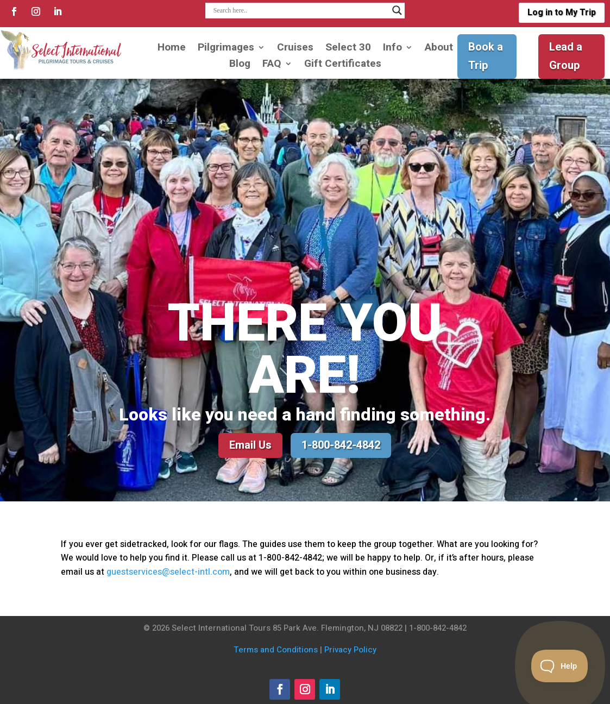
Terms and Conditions (276, 650)
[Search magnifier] (397, 10)
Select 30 (348, 49)
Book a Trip (485, 56)
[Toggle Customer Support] (559, 666)
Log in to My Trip (561, 12)
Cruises (295, 49)
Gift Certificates (342, 65)
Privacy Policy (350, 650)
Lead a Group (565, 56)
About (439, 49)
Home (172, 49)
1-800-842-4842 (340, 445)
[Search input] (300, 10)
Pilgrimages (226, 49)
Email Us (250, 445)
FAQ (271, 65)
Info (392, 49)
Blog (239, 65)
